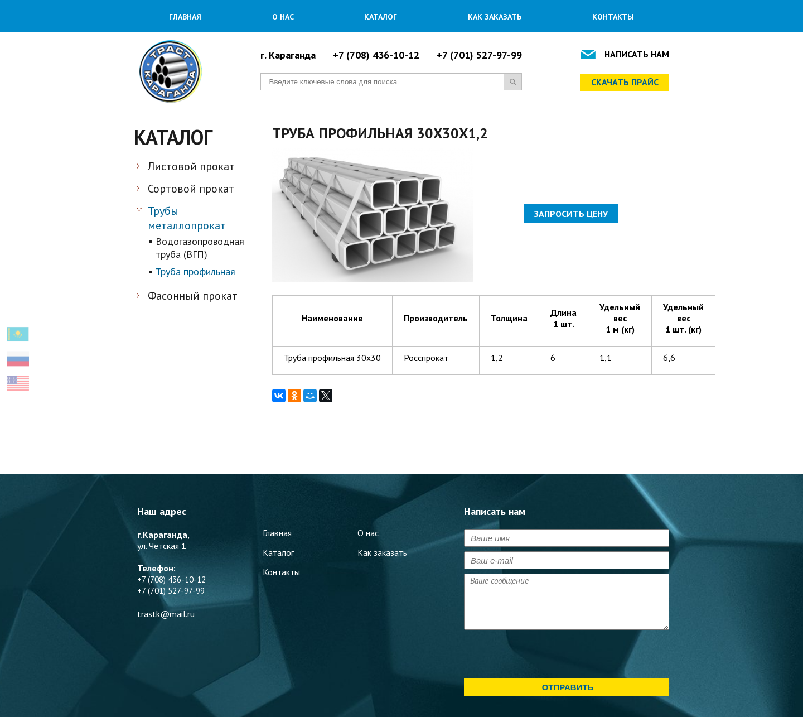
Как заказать (494, 17)
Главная (185, 17)
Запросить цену (571, 213)
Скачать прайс (625, 82)
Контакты (613, 17)
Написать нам (636, 54)
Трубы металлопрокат (187, 218)
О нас (283, 17)
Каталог (380, 17)
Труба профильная (195, 271)
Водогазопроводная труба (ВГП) (200, 248)
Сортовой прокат (191, 188)
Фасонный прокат (193, 295)
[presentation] (548, 656)
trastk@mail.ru (166, 613)
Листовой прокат (191, 166)
